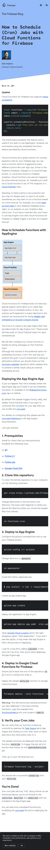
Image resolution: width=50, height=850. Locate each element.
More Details (10, 845)
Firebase (11, 5)
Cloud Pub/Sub (9, 187)
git (6, 450)
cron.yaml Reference (11, 418)
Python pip (10, 462)
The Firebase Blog (12, 14)
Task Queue (30, 728)
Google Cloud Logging (18, 633)
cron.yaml (20, 409)
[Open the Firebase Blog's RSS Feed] (46, 5)
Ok (22, 845)
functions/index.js (10, 712)
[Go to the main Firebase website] (4, 4)
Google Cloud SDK (13, 468)
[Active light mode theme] (41, 5)
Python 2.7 (10, 456)
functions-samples (10, 364)
